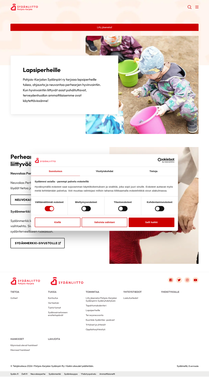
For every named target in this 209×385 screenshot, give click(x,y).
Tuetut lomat (55, 311)
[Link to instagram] (186, 282)
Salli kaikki (151, 222)
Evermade (193, 374)
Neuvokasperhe (39, 382)
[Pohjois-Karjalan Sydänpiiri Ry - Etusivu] (26, 283)
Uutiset (14, 301)
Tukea (52, 293)
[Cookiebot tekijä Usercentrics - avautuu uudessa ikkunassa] (160, 160)
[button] (189, 8)
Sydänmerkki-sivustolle (38, 244)
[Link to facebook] (169, 282)
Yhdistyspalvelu (92, 382)
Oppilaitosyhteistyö (96, 335)
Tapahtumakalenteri (97, 309)
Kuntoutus (53, 301)
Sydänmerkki (57, 382)
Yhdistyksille (170, 293)
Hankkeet (17, 345)
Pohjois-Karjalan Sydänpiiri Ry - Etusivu (36, 7)
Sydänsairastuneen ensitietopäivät (58, 318)
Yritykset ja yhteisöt (96, 330)
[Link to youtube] (195, 282)
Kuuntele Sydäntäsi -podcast (101, 324)
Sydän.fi (14, 382)
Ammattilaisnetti (111, 382)
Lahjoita (54, 345)
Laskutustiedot (131, 301)
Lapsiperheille (93, 314)
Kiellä (57, 222)
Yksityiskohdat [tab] (104, 171)
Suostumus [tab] (55, 171)
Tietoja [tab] (154, 171)
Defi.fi (25, 382)
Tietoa (14, 293)
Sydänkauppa (74, 382)
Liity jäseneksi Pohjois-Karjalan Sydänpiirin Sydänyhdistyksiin (102, 302)
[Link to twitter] (177, 282)
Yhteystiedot (132, 293)
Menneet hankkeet (20, 358)
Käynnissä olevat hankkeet (24, 352)
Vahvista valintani (104, 222)
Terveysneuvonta (95, 319)
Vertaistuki (54, 306)
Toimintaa (92, 293)
